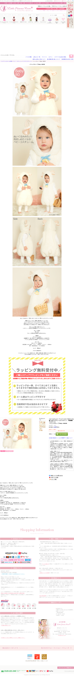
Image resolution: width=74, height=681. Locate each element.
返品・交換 (22, 3)
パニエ (33, 14)
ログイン (51, 56)
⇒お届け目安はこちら (6, 625)
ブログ (51, 3)
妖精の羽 (37, 14)
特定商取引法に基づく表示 (67, 59)
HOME (6, 3)
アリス (5, 14)
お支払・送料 (16, 3)
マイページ (58, 1)
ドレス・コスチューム (17, 61)
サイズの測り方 (29, 3)
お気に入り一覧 (36, 56)
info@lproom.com (62, 635)
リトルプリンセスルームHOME (6, 61)
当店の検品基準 (42, 595)
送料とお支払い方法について (39, 59)
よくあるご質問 (37, 3)
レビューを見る (45, 3)
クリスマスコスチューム (26, 61)
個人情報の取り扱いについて (53, 59)
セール (1, 14)
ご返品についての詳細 (44, 572)
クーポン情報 (28, 56)
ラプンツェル (24, 14)
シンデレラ (19, 14)
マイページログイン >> (69, 671)
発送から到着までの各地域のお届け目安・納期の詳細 (12, 593)
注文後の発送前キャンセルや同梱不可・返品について (60, 437)
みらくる (13, 14)
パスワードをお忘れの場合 (60, 56)
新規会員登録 (50, 1)
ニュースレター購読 (58, 3)
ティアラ (9, 14)
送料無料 (29, 14)
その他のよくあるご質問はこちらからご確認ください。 (13, 637)
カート (64, 1)
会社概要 (10, 3)
